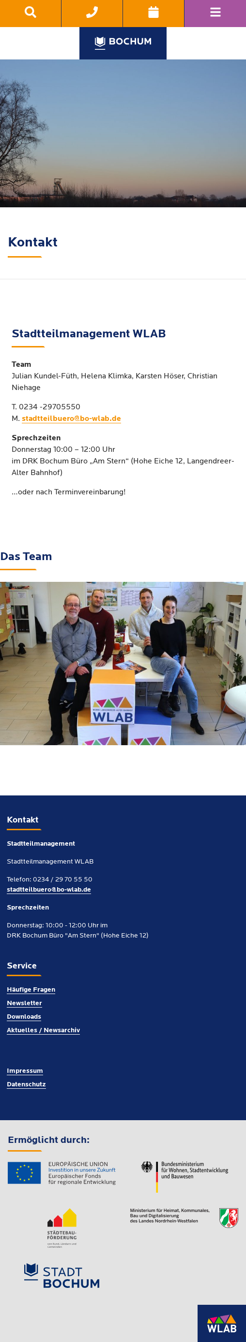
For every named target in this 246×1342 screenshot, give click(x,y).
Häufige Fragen (31, 990)
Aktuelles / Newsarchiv (43, 1030)
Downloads (24, 1017)
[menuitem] (31, 13)
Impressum (25, 1071)
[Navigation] (215, 13)
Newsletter (24, 1003)
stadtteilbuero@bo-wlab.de (71, 419)
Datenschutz (26, 1084)
